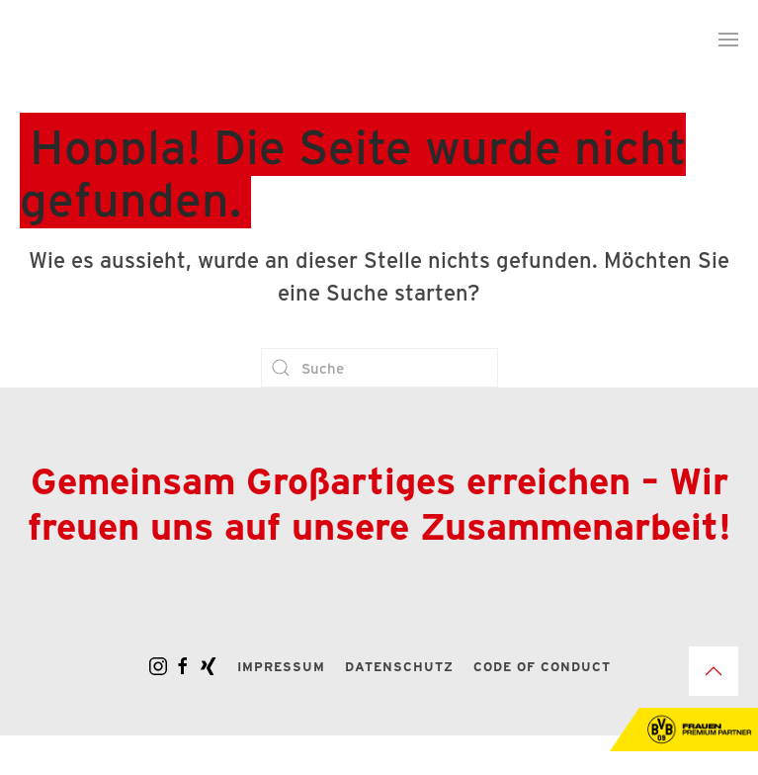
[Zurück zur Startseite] (143, 39)
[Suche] (379, 368)
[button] (728, 39)
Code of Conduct (542, 665)
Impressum (281, 665)
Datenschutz (399, 665)
